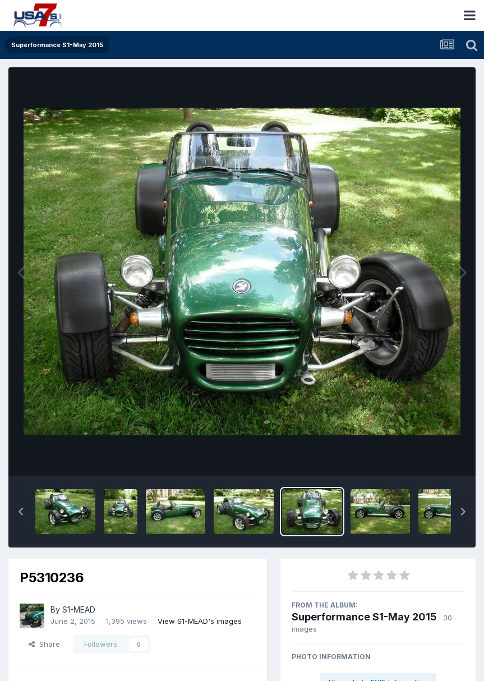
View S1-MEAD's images (200, 620)
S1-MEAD (78, 609)
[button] (20, 511)
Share (44, 643)
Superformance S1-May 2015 (364, 617)
